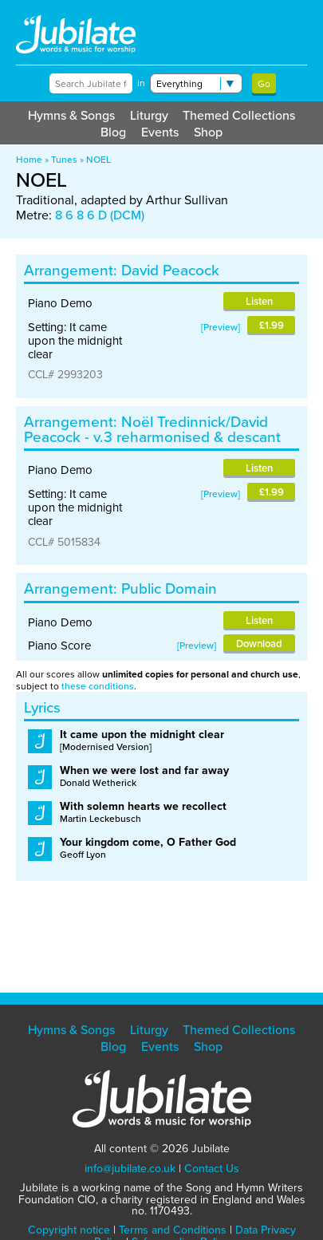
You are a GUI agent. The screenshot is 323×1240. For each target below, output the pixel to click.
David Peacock (170, 270)
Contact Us (211, 1168)
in (141, 83)
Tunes (64, 159)
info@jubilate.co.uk (130, 1168)
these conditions (97, 686)
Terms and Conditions (172, 1230)
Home (29, 159)
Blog (113, 132)
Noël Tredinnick (173, 421)
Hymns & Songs (71, 115)
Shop (208, 132)
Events (160, 132)
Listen (259, 301)
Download (259, 643)
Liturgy (149, 115)
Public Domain (169, 588)
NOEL (98, 159)
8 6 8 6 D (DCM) (99, 215)
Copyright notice (69, 1230)
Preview (220, 327)
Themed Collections (239, 115)
